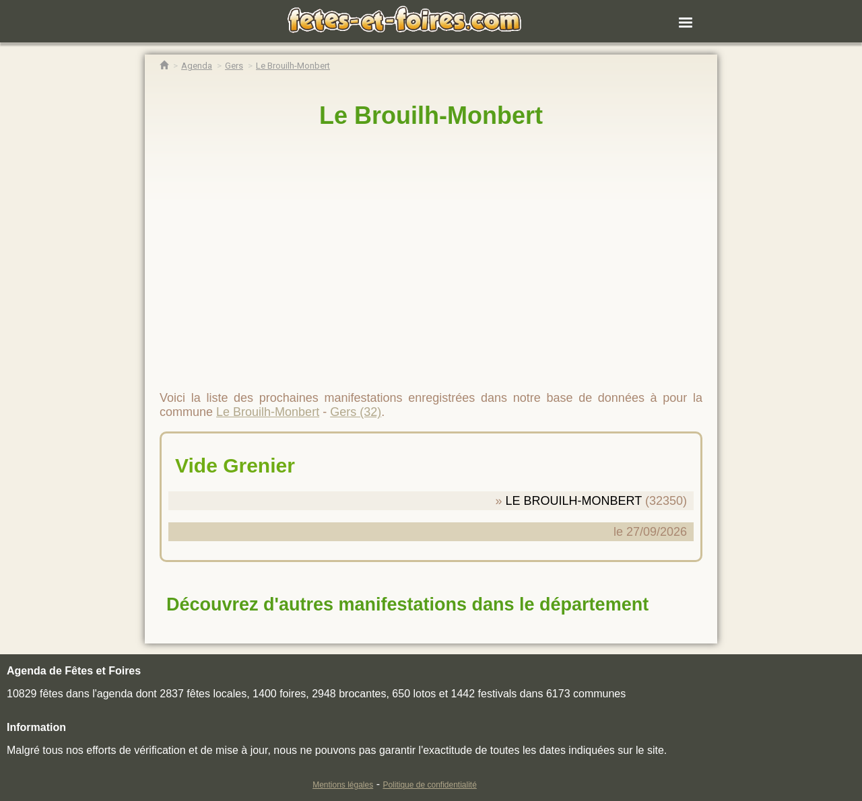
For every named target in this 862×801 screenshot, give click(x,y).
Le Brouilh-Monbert (431, 115)
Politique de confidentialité (429, 785)
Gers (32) (355, 412)
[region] (431, 253)
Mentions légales (342, 785)
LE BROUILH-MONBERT (574, 501)
